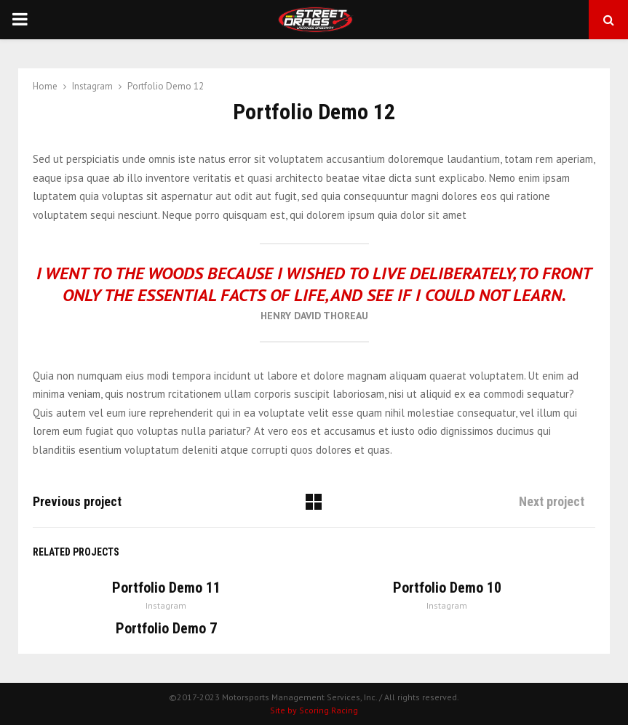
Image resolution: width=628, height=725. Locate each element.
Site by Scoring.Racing (314, 710)
